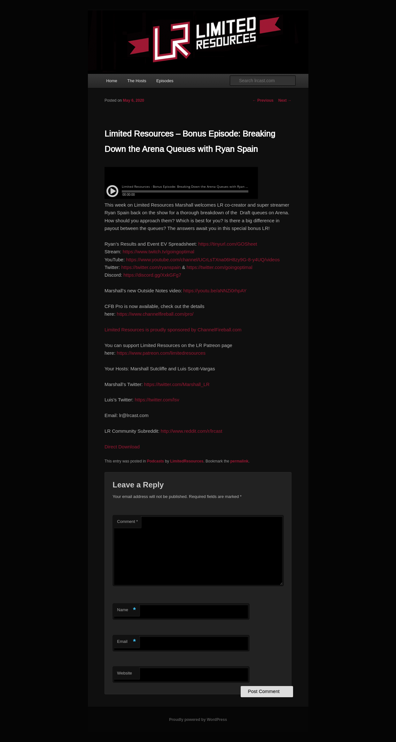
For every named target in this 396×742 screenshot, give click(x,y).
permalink (239, 461)
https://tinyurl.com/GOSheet (227, 244)
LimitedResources (186, 461)
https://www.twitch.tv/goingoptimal (158, 251)
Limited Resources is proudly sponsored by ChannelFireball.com (173, 329)
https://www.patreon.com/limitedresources (161, 353)
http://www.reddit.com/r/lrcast (191, 431)
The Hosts (136, 80)
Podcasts (155, 461)
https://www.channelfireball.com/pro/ (155, 314)
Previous (263, 100)
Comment (127, 521)
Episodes (164, 80)
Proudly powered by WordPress (198, 719)
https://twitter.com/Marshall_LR (177, 384)
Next (284, 100)
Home (111, 80)
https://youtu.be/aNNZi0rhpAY (214, 290)
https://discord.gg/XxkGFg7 (152, 275)
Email (126, 641)
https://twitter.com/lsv (157, 399)
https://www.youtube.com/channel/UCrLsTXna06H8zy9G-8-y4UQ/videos (203, 259)
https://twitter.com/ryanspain (151, 267)
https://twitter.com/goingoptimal (219, 267)
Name (126, 610)
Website (124, 673)
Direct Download (122, 446)
